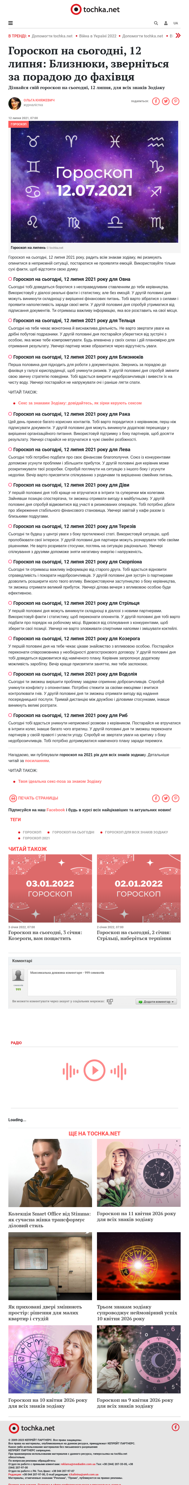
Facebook (56, 810)
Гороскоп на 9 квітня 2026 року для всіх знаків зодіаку (135, 1403)
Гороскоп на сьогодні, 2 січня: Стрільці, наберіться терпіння (134, 935)
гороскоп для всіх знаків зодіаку (136, 832)
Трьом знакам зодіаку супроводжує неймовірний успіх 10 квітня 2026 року (137, 1312)
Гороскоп (18, 124)
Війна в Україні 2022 (97, 36)
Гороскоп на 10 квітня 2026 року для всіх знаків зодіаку (47, 1403)
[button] (166, 23)
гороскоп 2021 (36, 838)
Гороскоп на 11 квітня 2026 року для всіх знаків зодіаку (136, 1216)
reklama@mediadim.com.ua (78, 1464)
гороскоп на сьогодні (73, 832)
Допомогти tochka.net (52, 36)
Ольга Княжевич (39, 100)
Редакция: (15, 1474)
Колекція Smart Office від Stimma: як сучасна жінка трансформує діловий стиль (49, 1219)
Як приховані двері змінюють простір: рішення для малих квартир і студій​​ (45, 1312)
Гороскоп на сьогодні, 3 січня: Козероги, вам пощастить (45, 935)
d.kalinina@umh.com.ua (83, 1474)
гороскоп (32, 832)
